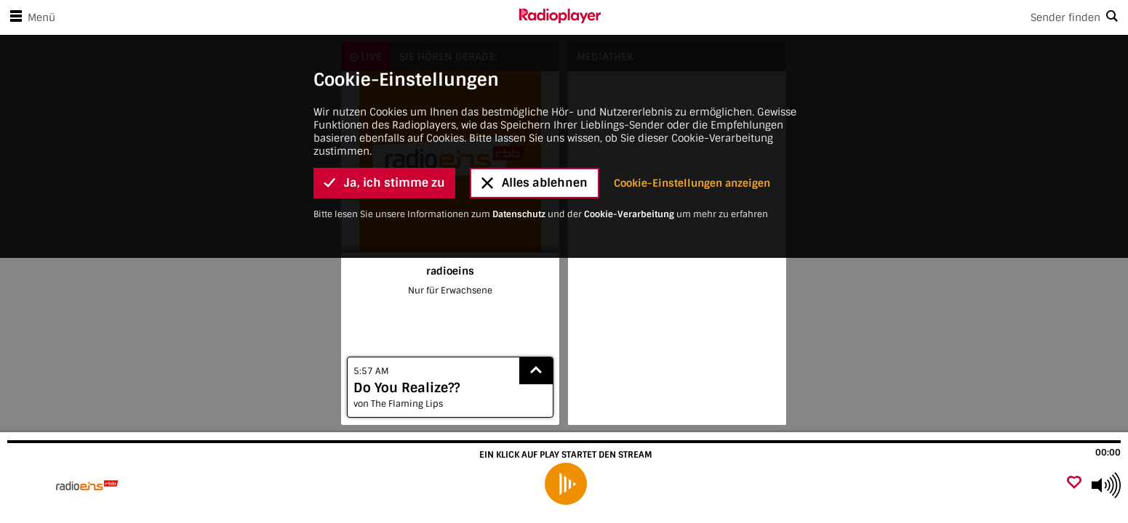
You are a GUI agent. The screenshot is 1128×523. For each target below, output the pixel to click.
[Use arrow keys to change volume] (1106, 485)
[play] (565, 483)
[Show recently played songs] (536, 370)
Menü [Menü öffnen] (29, 17)
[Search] (865, 17)
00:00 (1108, 452)
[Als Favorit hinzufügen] (1074, 483)
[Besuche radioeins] (89, 485)
